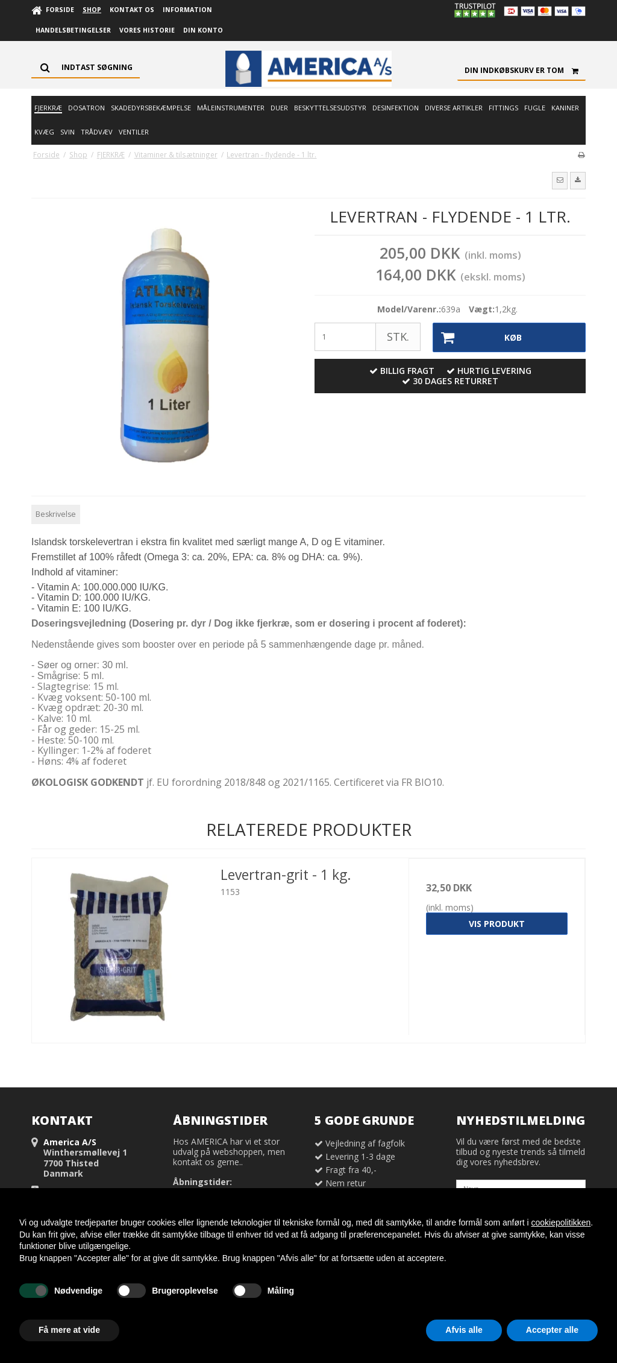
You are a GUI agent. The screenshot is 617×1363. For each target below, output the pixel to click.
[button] (560, 180)
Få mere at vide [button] (69, 1330)
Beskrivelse (56, 514)
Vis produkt (497, 923)
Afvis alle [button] (463, 1330)
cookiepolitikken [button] (560, 1222)
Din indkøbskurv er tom (525, 71)
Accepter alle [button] (552, 1330)
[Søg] (85, 67)
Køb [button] (477, 337)
